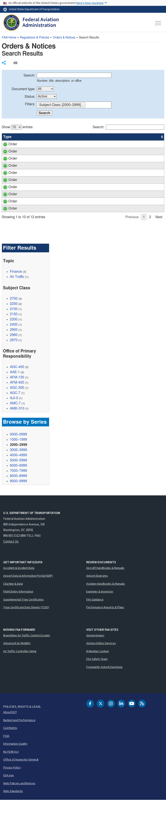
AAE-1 (15, 398)
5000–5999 (18, 486)
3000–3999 (18, 476)
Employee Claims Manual (58, 208)
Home (9, 37)
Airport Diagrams (97, 601)
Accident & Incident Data (18, 594)
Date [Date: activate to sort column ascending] (148, 137)
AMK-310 (17, 434)
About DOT (10, 738)
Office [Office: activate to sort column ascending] (131, 137)
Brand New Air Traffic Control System (26, 661)
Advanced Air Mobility (17, 669)
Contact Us (11, 567)
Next (158, 243)
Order (7, 144)
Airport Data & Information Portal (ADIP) (28, 601)
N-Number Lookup (97, 677)
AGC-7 (15, 419)
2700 (14, 324)
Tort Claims (47, 156)
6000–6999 (18, 491)
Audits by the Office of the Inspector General (72, 176)
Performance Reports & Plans (105, 633)
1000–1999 (18, 465)
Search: (29, 75)
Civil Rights (10, 754)
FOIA (6, 762)
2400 (14, 350)
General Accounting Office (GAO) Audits (69, 215)
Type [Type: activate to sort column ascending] (7, 137)
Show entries (17, 127)
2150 (14, 340)
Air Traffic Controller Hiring (20, 677)
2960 (14, 361)
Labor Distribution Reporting (60, 222)
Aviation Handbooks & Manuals (105, 609)
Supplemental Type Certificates (23, 625)
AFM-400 (17, 408)
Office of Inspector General (20, 785)
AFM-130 (17, 403)
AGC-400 (17, 393)
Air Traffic (17, 302)
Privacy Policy (12, 793)
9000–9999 (18, 507)
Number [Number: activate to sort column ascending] (24, 137)
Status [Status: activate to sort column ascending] (115, 137)
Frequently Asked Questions (104, 693)
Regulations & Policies (34, 37)
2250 (14, 329)
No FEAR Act (11, 778)
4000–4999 (18, 481)
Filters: (30, 104)
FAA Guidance (95, 625)
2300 (14, 345)
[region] (83, 183)
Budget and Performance (19, 746)
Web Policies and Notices (19, 809)
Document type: (23, 89)
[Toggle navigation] (158, 23)
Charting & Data (13, 609)
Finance (16, 297)
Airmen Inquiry (95, 661)
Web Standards (13, 817)
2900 (14, 355)
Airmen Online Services (101, 669)
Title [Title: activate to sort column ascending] (42, 137)
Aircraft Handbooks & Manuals (105, 594)
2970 (14, 366)
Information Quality (15, 770)
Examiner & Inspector (99, 617)
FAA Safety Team (97, 685)
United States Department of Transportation (34, 9)
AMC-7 (15, 429)
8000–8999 (18, 502)
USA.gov (8, 801)
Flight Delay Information (18, 617)
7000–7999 (18, 496)
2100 (14, 335)
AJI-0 (14, 424)
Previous (132, 243)
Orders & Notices (64, 37)
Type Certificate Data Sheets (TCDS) (26, 633)
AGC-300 (17, 413)
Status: (30, 96)
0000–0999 (18, 460)
